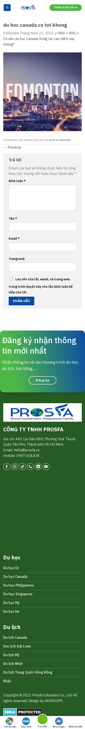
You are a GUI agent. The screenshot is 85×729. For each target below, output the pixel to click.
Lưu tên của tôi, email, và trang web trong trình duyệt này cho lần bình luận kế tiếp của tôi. (41, 285)
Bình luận (17, 181)
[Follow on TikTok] (22, 466)
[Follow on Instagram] (14, 466)
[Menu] (7, 7)
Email (14, 238)
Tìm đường (9, 722)
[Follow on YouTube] (46, 466)
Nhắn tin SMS (75, 722)
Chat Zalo (26, 722)
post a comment (59, 140)
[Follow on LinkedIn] (38, 466)
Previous (12, 147)
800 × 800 (67, 33)
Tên (13, 218)
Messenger (59, 722)
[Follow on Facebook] (6, 466)
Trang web (17, 259)
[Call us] (30, 466)
